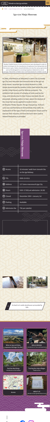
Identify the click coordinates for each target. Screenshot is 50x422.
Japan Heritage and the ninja (15, 9)
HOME (5, 9)
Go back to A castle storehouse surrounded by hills (27, 306)
